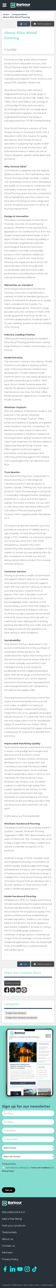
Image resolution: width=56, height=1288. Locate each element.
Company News (19, 14)
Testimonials (9, 1232)
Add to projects (42, 23)
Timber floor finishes (16, 1013)
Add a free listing (12, 1218)
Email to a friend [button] (12, 983)
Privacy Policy (9, 1164)
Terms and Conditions (40, 1168)
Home (6, 14)
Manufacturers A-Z (13, 1212)
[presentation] (24, 1180)
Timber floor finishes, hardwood (21, 1018)
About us (7, 1239)
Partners (7, 1252)
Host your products (13, 1225)
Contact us (8, 1245)
